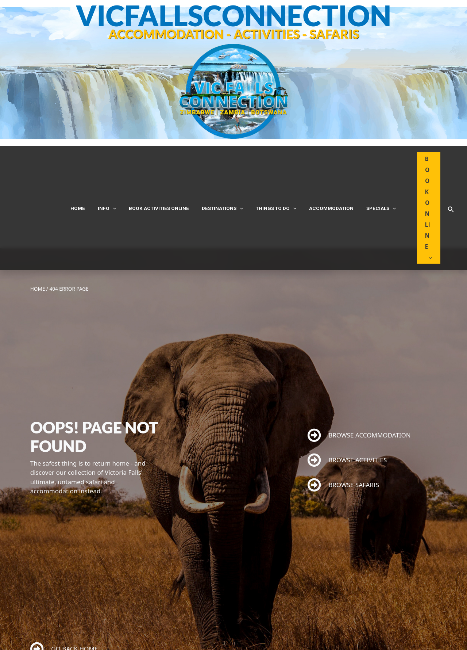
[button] (451, 172)
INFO (118, 172)
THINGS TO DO (271, 172)
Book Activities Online (165, 172)
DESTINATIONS (222, 172)
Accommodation (320, 172)
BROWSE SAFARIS (343, 414)
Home (94, 172)
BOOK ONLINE (418, 172)
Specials (365, 172)
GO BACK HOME (64, 578)
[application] (124, 172)
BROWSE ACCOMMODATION (359, 364)
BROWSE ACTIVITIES (347, 389)
